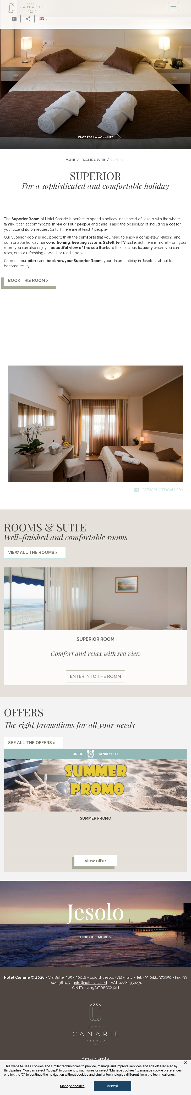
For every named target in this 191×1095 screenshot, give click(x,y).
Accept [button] (112, 1086)
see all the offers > (31, 742)
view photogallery (158, 490)
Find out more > (95, 937)
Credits (103, 1058)
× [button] (185, 1063)
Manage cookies (72, 1086)
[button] (43, 19)
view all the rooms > (33, 552)
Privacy (88, 1058)
